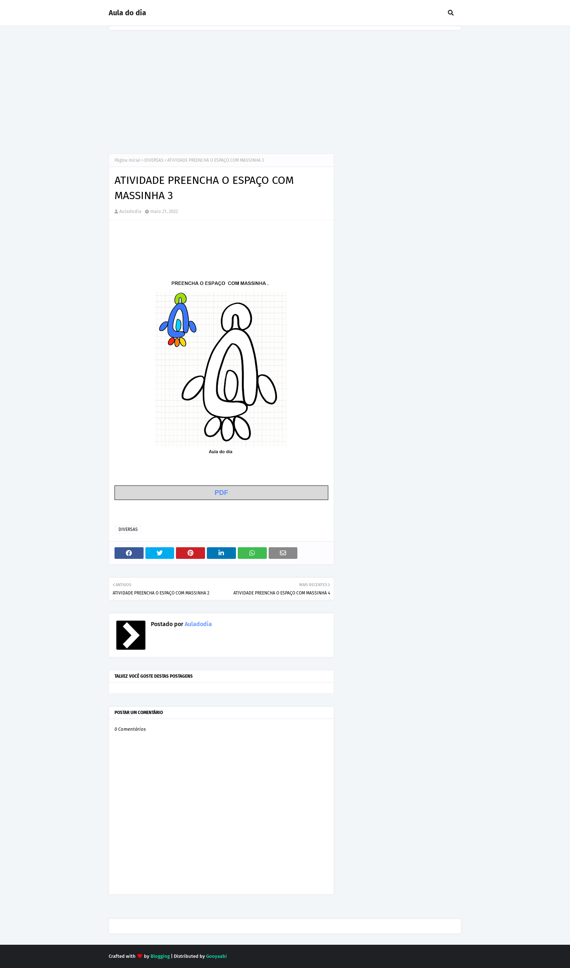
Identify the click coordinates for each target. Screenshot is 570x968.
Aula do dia (127, 12)
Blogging (160, 956)
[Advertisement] (285, 85)
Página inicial (128, 160)
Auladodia (130, 211)
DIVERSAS (154, 160)
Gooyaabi (216, 956)
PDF (221, 492)
